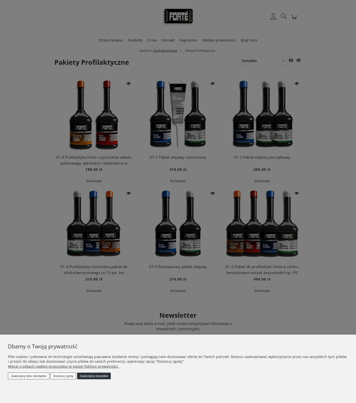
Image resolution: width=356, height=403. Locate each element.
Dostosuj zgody (63, 376)
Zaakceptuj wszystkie (94, 376)
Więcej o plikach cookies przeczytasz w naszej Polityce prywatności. (63, 366)
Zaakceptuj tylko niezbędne (28, 376)
